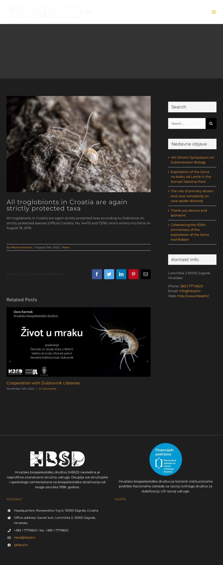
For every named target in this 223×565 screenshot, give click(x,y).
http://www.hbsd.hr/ (193, 296)
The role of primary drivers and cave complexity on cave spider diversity (192, 196)
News (66, 247)
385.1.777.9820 (191, 286)
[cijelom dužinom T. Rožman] (79, 144)
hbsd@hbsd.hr (25, 537)
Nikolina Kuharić (21, 247)
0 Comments (47, 388)
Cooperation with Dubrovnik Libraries (43, 383)
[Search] (211, 123)
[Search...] (187, 123)
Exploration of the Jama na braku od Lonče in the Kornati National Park (191, 177)
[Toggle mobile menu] (214, 12)
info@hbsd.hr (190, 291)
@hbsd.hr (21, 545)
